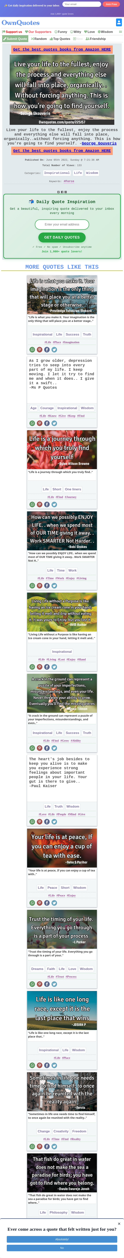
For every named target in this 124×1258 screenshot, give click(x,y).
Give (63, 430)
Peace (52, 902)
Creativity (61, 1146)
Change (44, 1146)
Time (61, 585)
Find (81, 430)
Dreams (37, 983)
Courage (47, 422)
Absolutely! (62, 1239)
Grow (65, 755)
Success (72, 349)
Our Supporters (39, 31)
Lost (62, 673)
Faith (51, 983)
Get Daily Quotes (62, 249)
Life (78, 182)
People (62, 828)
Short (57, 504)
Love (91, 31)
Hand (82, 673)
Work (72, 585)
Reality (76, 1153)
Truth (87, 349)
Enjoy (71, 592)
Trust (60, 991)
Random (40, 39)
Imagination (71, 356)
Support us (14, 31)
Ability (76, 755)
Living (52, 673)
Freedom (79, 1146)
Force (69, 191)
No (62, 1247)
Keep (72, 430)
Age (33, 422)
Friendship (98, 39)
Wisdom (107, 31)
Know (53, 430)
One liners (73, 504)
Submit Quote (17, 39)
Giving (82, 592)
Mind (72, 828)
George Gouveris (99, 148)
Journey (71, 511)
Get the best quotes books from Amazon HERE (62, 50)
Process (72, 991)
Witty (77, 31)
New (79, 39)
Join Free (111, 4)
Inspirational (57, 182)
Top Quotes (61, 39)
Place (57, 356)
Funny (62, 31)
